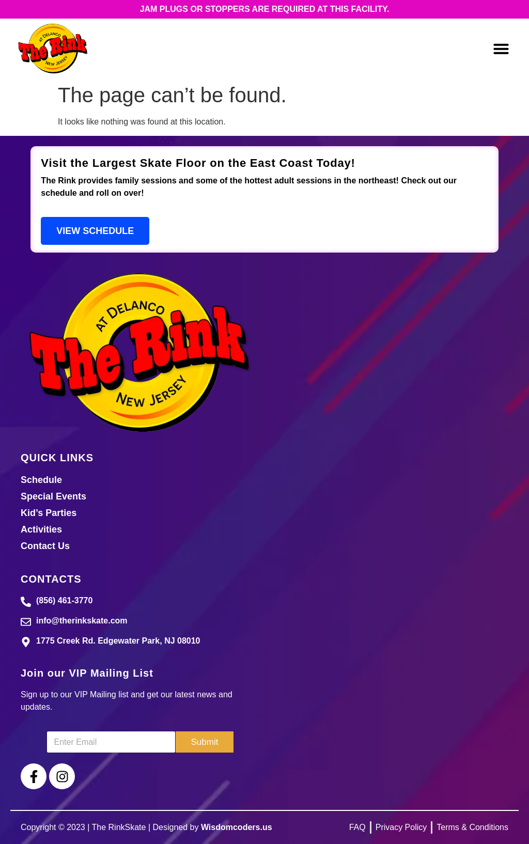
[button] (501, 48)
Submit (205, 742)
